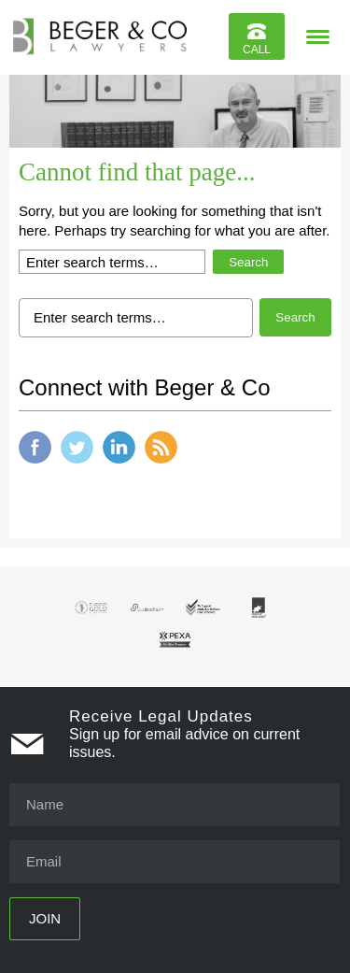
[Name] (174, 804)
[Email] (174, 861)
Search (248, 262)
